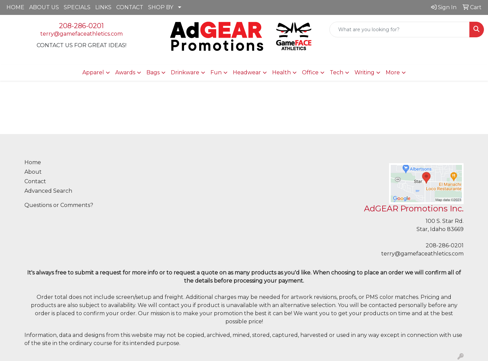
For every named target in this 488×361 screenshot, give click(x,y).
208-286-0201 (81, 26)
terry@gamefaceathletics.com (81, 34)
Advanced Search (48, 191)
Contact (35, 181)
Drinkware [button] (185, 72)
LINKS (103, 7)
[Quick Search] (399, 29)
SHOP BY (160, 7)
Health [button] (281, 72)
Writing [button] (364, 72)
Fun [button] (216, 72)
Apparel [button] (93, 72)
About (33, 172)
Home (32, 162)
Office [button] (310, 72)
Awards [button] (125, 72)
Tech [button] (336, 72)
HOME (15, 7)
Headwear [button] (247, 72)
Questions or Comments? (58, 205)
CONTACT (129, 7)
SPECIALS (77, 7)
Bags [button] (153, 72)
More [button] (393, 72)
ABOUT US (44, 7)
